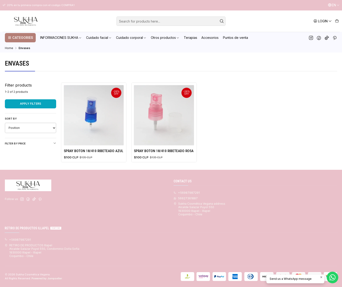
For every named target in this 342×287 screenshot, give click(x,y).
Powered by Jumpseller (47, 278)
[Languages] (334, 5)
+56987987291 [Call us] (187, 192)
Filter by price (30, 143)
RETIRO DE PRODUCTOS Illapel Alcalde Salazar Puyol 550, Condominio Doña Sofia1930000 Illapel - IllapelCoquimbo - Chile (42, 251)
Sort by (11, 118)
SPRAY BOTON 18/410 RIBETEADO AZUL (93, 151)
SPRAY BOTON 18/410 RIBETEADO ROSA (164, 151)
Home (9, 48)
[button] (20, 37)
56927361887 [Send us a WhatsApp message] (186, 198)
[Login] (322, 21)
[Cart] (336, 21)
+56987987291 (18, 239)
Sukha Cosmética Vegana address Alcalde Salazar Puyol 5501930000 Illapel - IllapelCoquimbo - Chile (199, 209)
